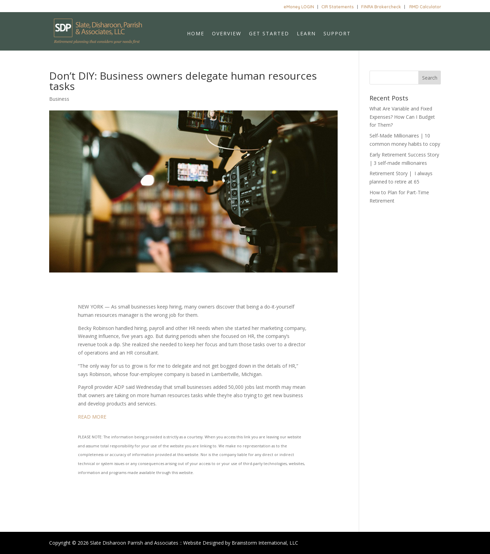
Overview (226, 34)
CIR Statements (337, 6)
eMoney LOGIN (299, 6)
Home (195, 34)
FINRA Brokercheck (381, 6)
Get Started (269, 34)
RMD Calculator (425, 6)
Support (337, 34)
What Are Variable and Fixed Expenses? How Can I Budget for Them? (402, 116)
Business (59, 99)
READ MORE (92, 416)
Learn (306, 34)
